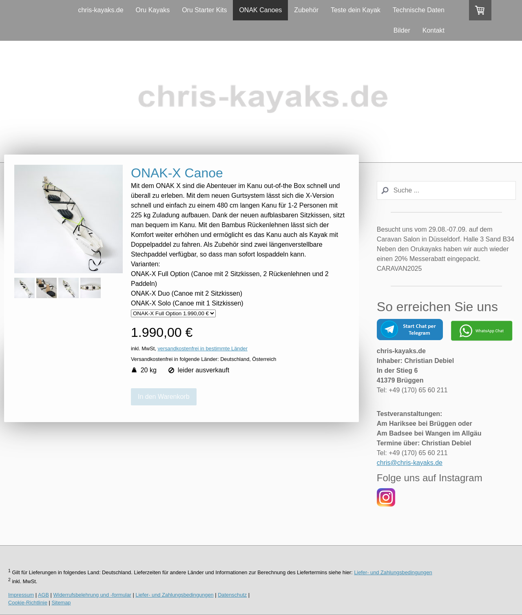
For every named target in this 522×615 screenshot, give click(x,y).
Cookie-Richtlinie (27, 603)
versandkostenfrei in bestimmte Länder (202, 348)
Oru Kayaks (153, 10)
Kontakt (433, 30)
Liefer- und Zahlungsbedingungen (393, 572)
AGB (43, 595)
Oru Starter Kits (204, 10)
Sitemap (61, 603)
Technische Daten (419, 10)
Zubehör (306, 10)
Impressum (21, 595)
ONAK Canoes (260, 10)
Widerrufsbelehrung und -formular (92, 595)
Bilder (402, 30)
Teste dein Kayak (355, 10)
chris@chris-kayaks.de (409, 462)
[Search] (446, 190)
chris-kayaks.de (100, 10)
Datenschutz (232, 595)
